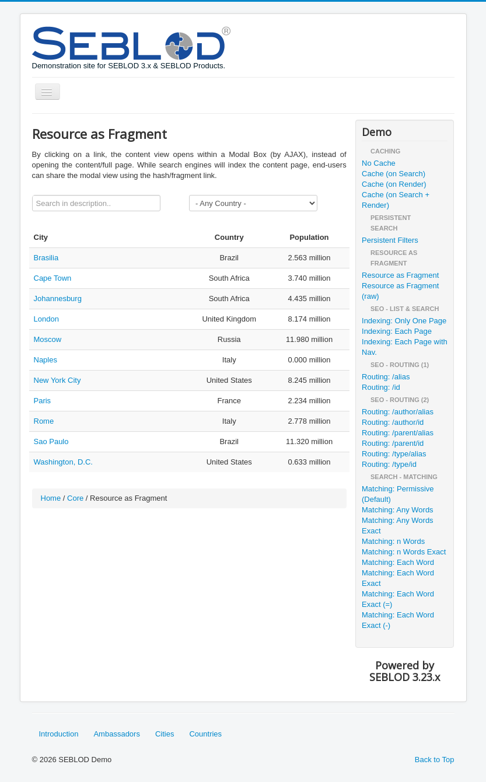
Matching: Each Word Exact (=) (398, 599)
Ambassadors (116, 733)
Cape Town (53, 278)
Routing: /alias (386, 376)
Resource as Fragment (400, 275)
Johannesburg (58, 298)
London (46, 319)
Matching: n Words (393, 541)
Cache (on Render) (394, 184)
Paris (42, 400)
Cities (164, 733)
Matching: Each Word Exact (398, 578)
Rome (44, 421)
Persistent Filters (390, 240)
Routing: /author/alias (397, 411)
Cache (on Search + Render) (395, 200)
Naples (45, 359)
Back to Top (434, 759)
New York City (57, 380)
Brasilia (46, 257)
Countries (205, 733)
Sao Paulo (51, 441)
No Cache (379, 163)
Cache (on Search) (393, 173)
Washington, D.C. (63, 462)
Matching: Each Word (398, 562)
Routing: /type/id (389, 464)
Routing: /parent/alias (397, 432)
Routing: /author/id (393, 422)
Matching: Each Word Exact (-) (398, 620)
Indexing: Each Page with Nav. (404, 347)
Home (51, 498)
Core (75, 498)
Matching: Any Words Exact (397, 525)
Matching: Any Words (397, 509)
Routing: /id (381, 387)
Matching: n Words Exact (404, 551)
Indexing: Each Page (397, 331)
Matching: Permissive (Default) (398, 494)
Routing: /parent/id (393, 443)
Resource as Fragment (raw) (400, 291)
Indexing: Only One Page (404, 320)
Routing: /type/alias (394, 453)
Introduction (59, 733)
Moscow (48, 339)
